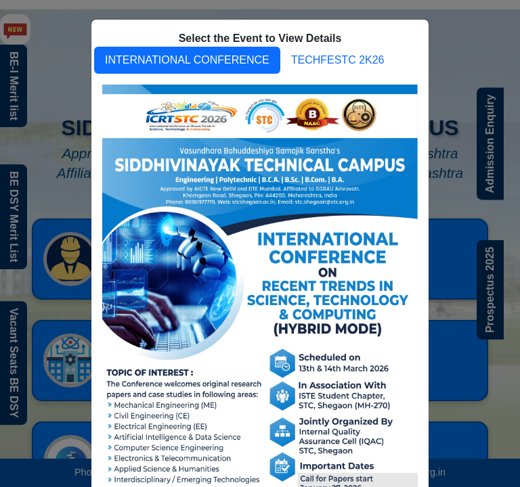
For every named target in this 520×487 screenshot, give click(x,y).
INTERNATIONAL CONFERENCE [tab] (187, 60)
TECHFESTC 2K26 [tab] (338, 60)
